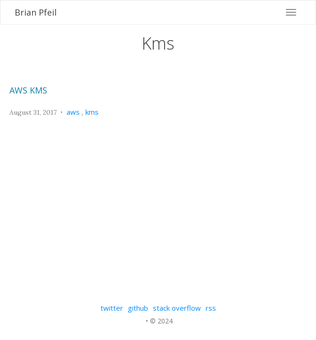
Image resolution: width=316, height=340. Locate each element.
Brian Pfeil (36, 12)
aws (73, 112)
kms (92, 112)
